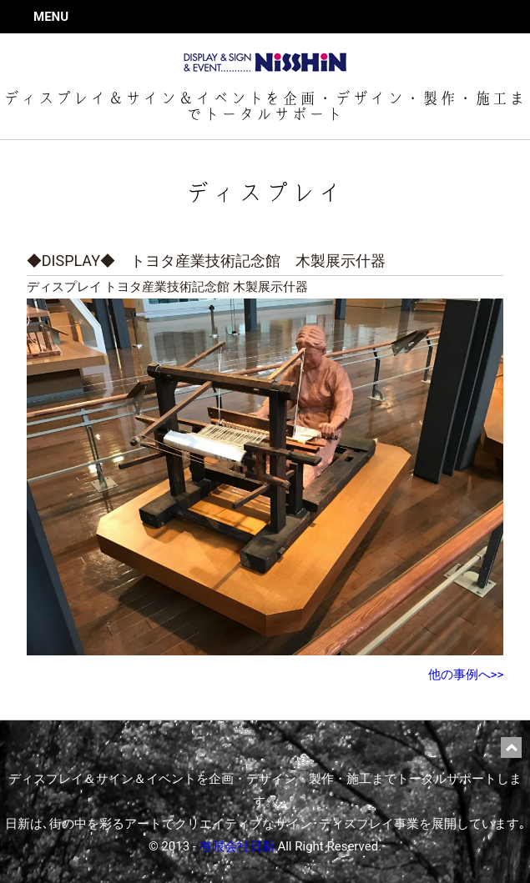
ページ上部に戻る (511, 747)
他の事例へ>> (466, 674)
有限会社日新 (237, 846)
